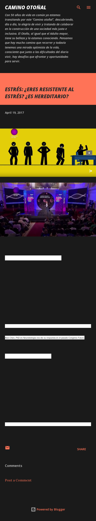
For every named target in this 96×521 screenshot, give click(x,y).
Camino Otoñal (25, 7)
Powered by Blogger (48, 509)
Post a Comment (18, 480)
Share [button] (81, 449)
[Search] (78, 7)
